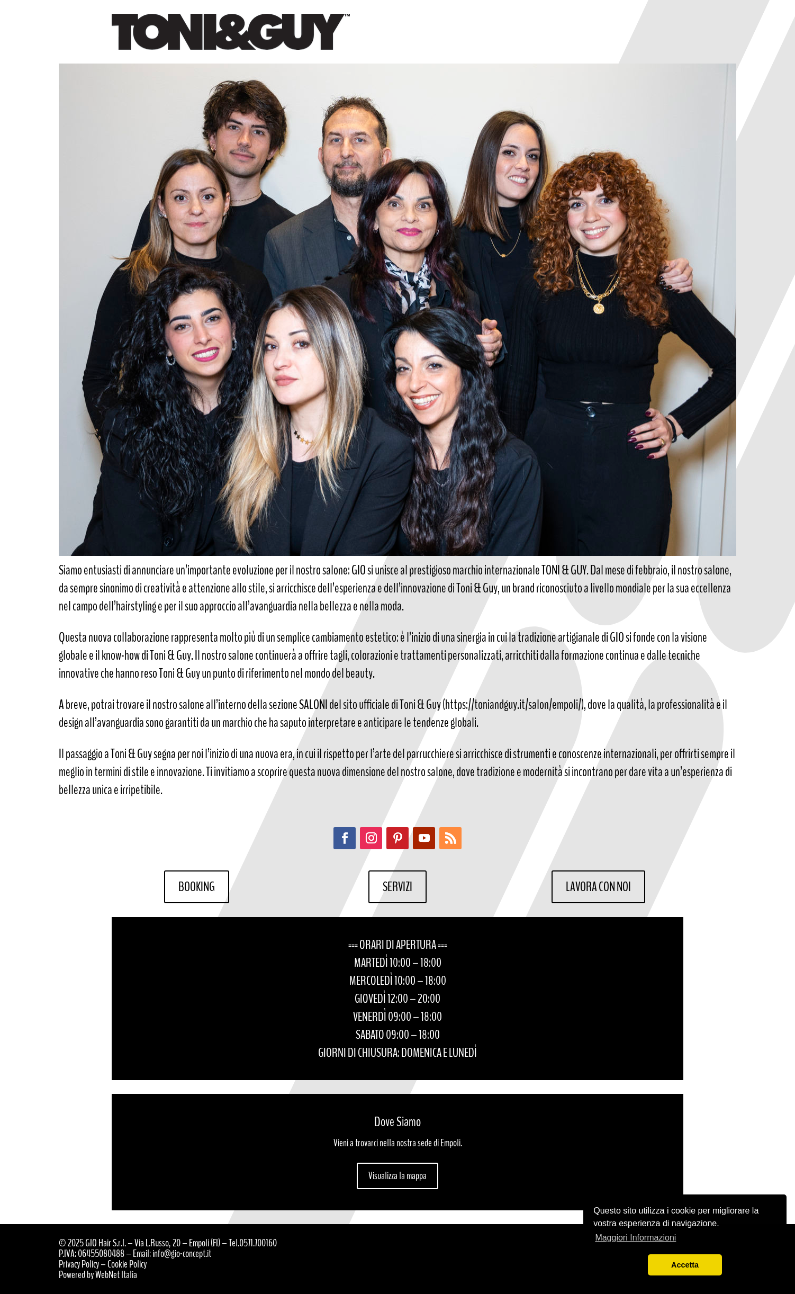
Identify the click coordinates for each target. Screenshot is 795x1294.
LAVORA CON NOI (598, 887)
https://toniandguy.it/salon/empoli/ (513, 705)
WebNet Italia (116, 1275)
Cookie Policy (127, 1264)
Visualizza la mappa (397, 1176)
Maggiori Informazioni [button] (635, 1237)
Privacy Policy (79, 1264)
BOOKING (196, 887)
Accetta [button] (685, 1265)
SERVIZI (397, 887)
